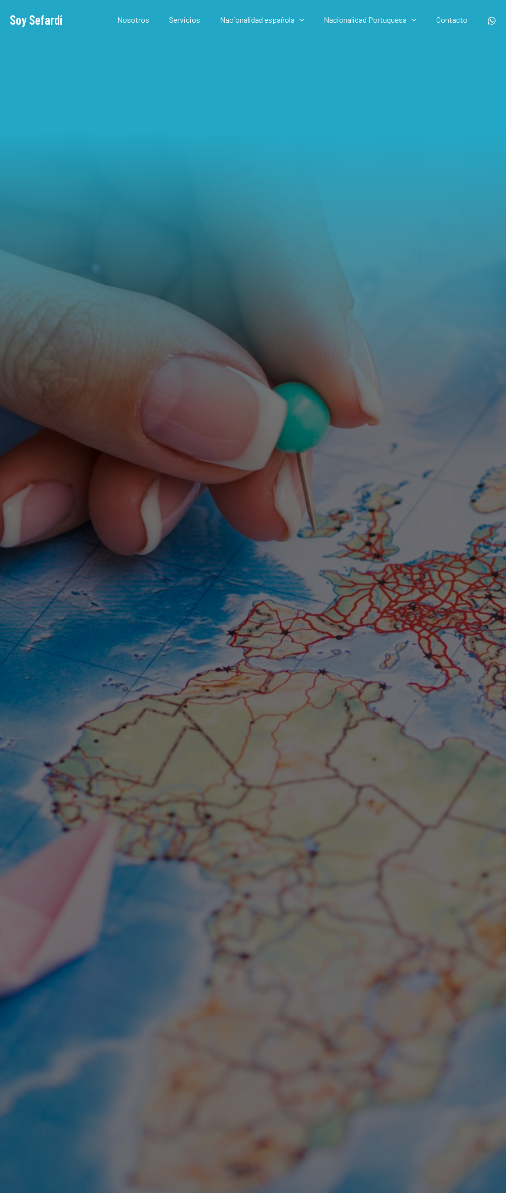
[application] (309, 20)
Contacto (453, 19)
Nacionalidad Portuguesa (376, 20)
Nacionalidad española (272, 20)
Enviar (380, 745)
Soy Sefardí (36, 19)
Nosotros (151, 19)
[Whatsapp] (491, 20)
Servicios (198, 19)
